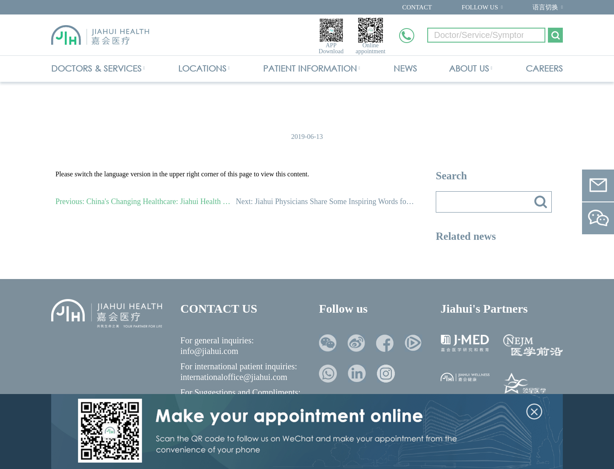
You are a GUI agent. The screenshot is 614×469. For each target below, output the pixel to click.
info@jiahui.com (209, 351)
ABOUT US (469, 68)
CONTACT (417, 7)
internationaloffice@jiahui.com (233, 377)
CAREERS (544, 68)
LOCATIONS (202, 68)
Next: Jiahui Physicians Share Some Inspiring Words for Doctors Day (326, 201)
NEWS (405, 68)
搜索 (540, 202)
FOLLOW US (480, 7)
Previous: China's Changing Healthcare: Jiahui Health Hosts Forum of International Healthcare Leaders (145, 201)
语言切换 (545, 7)
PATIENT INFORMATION (310, 68)
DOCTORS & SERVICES (96, 68)
